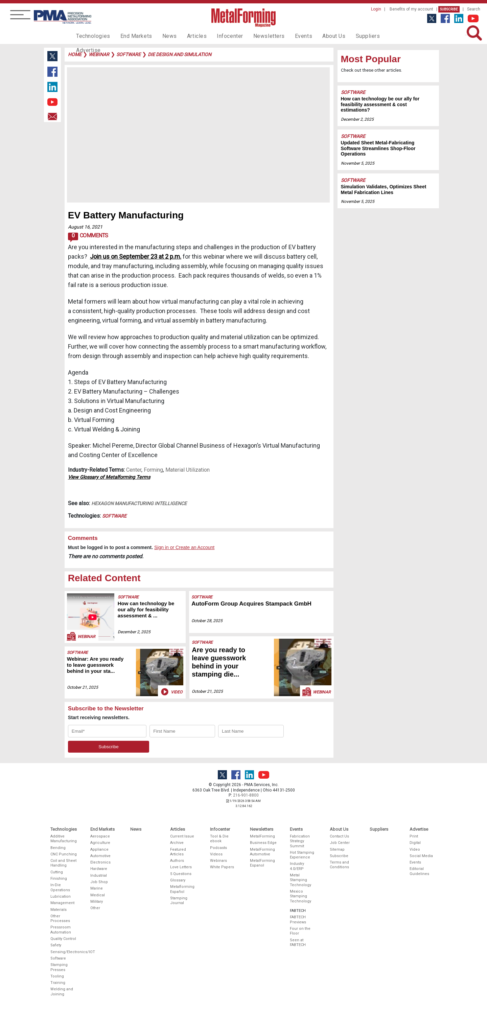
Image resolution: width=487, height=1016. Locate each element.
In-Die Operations (60, 887)
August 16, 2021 (85, 227)
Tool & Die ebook (219, 838)
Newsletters (255, 36)
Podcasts (218, 848)
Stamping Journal (178, 900)
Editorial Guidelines (419, 871)
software (128, 54)
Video (171, 692)
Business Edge (263, 843)
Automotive (100, 856)
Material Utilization (187, 470)
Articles (187, 36)
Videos (216, 854)
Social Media (421, 856)
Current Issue (182, 836)
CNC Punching (63, 854)
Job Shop (99, 882)
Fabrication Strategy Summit (300, 841)
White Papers (222, 867)
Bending (58, 848)
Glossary (177, 880)
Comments (88, 237)
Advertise (379, 36)
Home (75, 54)
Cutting (56, 872)
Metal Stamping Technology (300, 880)
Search (473, 9)
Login (376, 9)
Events (286, 36)
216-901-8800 (246, 795)
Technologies (91, 36)
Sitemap (337, 849)
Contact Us (339, 836)
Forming (153, 470)
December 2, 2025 (134, 632)
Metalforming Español (182, 889)
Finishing (58, 878)
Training (57, 982)
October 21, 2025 (82, 687)
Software (114, 516)
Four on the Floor (300, 931)
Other (95, 908)
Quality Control (63, 939)
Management (62, 903)
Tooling (57, 976)
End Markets (131, 36)
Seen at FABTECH (298, 942)
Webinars (218, 860)
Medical (97, 895)
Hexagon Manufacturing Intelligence (139, 503)
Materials (58, 909)
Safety (55, 945)
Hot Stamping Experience (302, 854)
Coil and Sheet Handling (63, 863)
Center (133, 470)
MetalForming (262, 836)
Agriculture (100, 843)
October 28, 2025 (207, 620)
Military (96, 901)
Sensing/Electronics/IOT (63, 952)
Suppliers (346, 36)
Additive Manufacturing (63, 838)
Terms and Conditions (339, 864)
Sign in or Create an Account (184, 547)
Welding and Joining (61, 991)
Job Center (340, 843)
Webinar (80, 636)
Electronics (100, 862)
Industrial (98, 875)
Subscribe (449, 9)
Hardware (98, 869)
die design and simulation (179, 54)
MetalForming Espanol (262, 863)
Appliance (99, 849)
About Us (314, 36)
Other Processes (60, 918)
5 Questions (180, 874)
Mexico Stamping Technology (300, 896)
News (162, 36)
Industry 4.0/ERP (297, 866)
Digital (415, 843)
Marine (96, 888)
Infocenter (218, 36)
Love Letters (181, 867)
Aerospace (100, 836)
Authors (177, 860)
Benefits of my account (411, 9)
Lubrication (60, 896)
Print (414, 836)
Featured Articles (178, 851)
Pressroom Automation (60, 929)
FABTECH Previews (298, 919)
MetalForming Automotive (262, 851)
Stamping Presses (59, 967)
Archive (177, 843)
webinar (99, 54)
